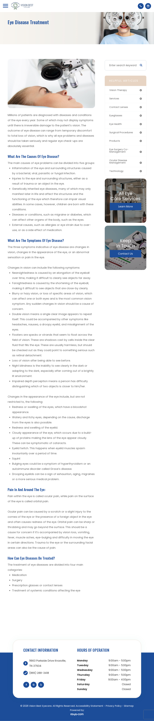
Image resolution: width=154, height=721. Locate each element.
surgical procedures (122, 133)
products (115, 141)
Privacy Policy (114, 706)
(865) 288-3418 (39, 672)
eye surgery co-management (119, 151)
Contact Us (125, 255)
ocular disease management (119, 163)
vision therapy (118, 90)
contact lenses (119, 107)
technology (116, 172)
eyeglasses (116, 116)
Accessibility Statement (89, 706)
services (114, 99)
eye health (116, 124)
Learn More (125, 208)
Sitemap (129, 706)
